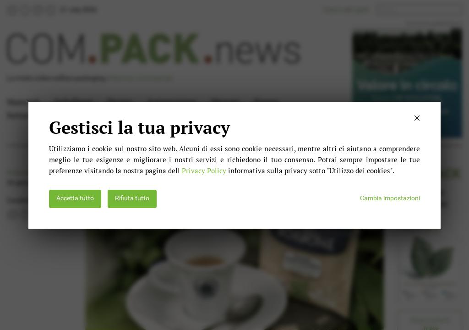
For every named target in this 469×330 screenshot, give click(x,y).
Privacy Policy (204, 170)
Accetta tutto (75, 198)
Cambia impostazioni (390, 198)
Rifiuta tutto (132, 198)
